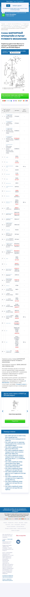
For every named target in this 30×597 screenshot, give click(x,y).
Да (8, 5)
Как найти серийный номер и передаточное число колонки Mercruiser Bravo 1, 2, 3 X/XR (15, 471)
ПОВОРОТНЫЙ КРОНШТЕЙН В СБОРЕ (9, 115)
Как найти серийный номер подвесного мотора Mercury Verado (13, 496)
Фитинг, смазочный (9, 179)
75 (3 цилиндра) (25, 25)
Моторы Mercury (20, 540)
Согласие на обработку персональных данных (7, 590)
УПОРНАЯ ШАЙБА (9, 238)
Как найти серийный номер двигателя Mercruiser (13, 461)
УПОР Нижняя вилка (10, 364)
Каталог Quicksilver (11, 540)
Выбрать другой (17, 5)
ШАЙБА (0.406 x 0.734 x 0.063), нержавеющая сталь (9, 209)
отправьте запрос (21, 398)
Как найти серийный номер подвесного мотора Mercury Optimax (13, 501)
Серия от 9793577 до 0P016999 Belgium (12, 27)
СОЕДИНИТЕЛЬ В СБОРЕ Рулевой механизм (9, 193)
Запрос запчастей (21, 542)
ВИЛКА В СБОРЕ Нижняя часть (9, 280)
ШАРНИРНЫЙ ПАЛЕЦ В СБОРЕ (9, 220)
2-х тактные (16, 25)
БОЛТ (7, 319)
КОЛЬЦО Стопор (9, 298)
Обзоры (5, 536)
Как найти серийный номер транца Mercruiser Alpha (13, 476)
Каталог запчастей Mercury (14, 24)
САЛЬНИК (8, 161)
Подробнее (15, 435)
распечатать (15, 52)
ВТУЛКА (7, 166)
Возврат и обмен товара (10, 542)
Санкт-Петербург (18, 1)
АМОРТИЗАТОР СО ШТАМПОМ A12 (9, 253)
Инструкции (17, 538)
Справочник (11, 536)
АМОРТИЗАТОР (9, 241)
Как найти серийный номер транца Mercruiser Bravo (13, 479)
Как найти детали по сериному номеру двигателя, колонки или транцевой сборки (15, 457)
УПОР (7, 214)
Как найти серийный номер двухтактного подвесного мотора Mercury (15, 487)
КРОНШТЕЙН (8, 301)
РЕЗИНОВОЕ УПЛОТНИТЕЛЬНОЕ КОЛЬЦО (10, 171)
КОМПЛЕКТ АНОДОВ (8, 337)
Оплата (16, 536)
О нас (12, 538)
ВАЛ (7, 275)
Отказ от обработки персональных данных (7, 593)
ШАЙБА (7, 324)
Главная (3, 24)
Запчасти (23, 538)
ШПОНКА (8, 269)
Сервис (25, 536)
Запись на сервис (15, 544)
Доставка (21, 536)
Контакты (8, 538)
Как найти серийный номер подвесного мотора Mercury (13, 483)
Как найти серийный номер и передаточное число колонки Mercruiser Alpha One (14, 465)
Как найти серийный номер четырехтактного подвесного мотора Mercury (14, 492)
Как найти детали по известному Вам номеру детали (15, 450)
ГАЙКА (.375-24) (9, 202)
